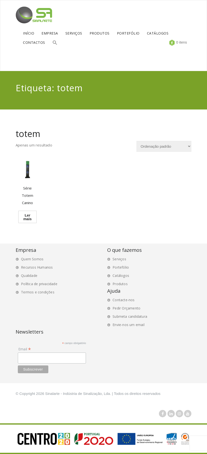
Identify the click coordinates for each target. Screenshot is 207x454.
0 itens (181, 42)
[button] (55, 43)
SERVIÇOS (73, 33)
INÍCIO (28, 33)
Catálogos (121, 275)
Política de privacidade (39, 283)
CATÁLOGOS (158, 33)
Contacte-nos (124, 300)
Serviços (119, 259)
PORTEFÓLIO (128, 33)
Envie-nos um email (129, 324)
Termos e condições (37, 292)
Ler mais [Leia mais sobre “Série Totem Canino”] (27, 217)
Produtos (120, 283)
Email (24, 349)
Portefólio (121, 267)
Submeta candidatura (130, 316)
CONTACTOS (34, 42)
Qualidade (29, 275)
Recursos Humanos (37, 267)
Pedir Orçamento (126, 308)
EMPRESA (49, 33)
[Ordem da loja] (163, 146)
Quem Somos (32, 259)
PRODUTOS (100, 33)
